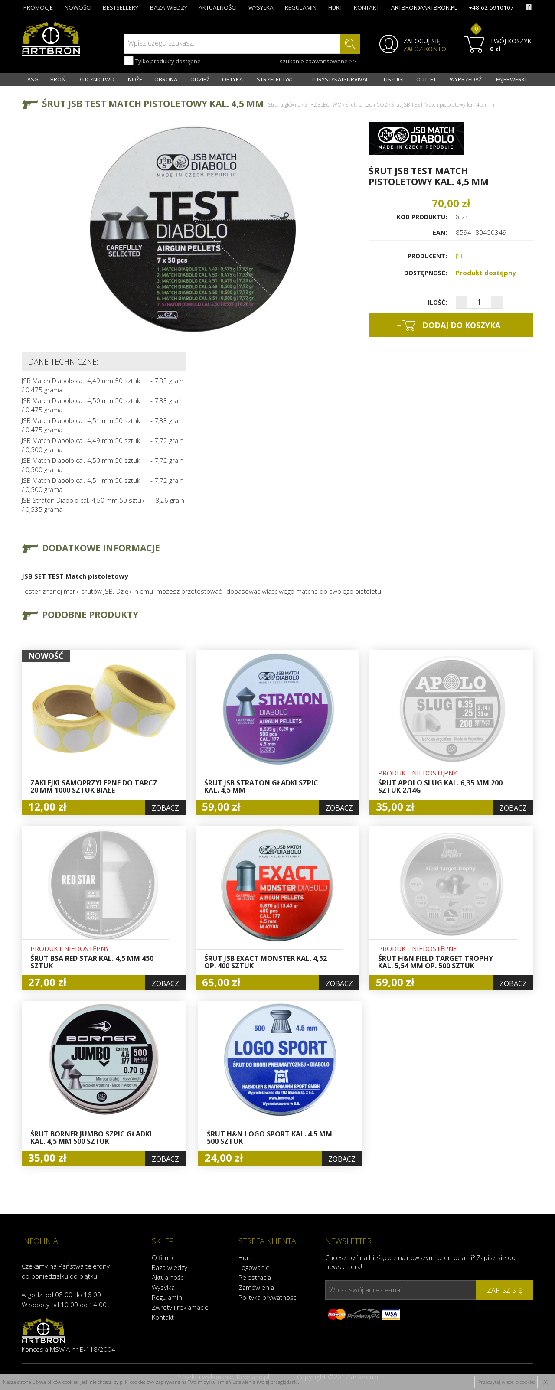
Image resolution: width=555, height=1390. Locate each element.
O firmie (164, 1257)
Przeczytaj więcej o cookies (506, 1382)
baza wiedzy (168, 7)
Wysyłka (163, 1287)
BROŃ (58, 79)
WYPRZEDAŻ (466, 79)
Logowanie (254, 1267)
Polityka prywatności (267, 1297)
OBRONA (165, 79)
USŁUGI (394, 79)
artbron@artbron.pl (424, 7)
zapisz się (504, 1290)
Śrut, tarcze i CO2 (366, 104)
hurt (335, 7)
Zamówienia (256, 1287)
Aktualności (168, 1277)
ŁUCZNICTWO (96, 79)
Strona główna (284, 104)
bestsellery (120, 7)
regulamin (301, 7)
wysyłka (261, 7)
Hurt (244, 1257)
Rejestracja (254, 1277)
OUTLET (426, 79)
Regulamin (167, 1297)
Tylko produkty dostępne (162, 60)
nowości (78, 7)
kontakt (366, 7)
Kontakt (163, 1317)
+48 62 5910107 (491, 7)
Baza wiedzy (169, 1267)
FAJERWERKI (511, 79)
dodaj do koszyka (448, 325)
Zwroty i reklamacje (180, 1307)
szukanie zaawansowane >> (318, 61)
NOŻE (135, 79)
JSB (460, 255)
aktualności (218, 7)
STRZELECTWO (276, 79)
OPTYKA (232, 79)
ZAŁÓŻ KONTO (424, 49)
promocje (38, 7)
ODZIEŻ (199, 79)
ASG (33, 79)
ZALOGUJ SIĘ (421, 41)
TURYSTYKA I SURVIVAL (340, 79)
